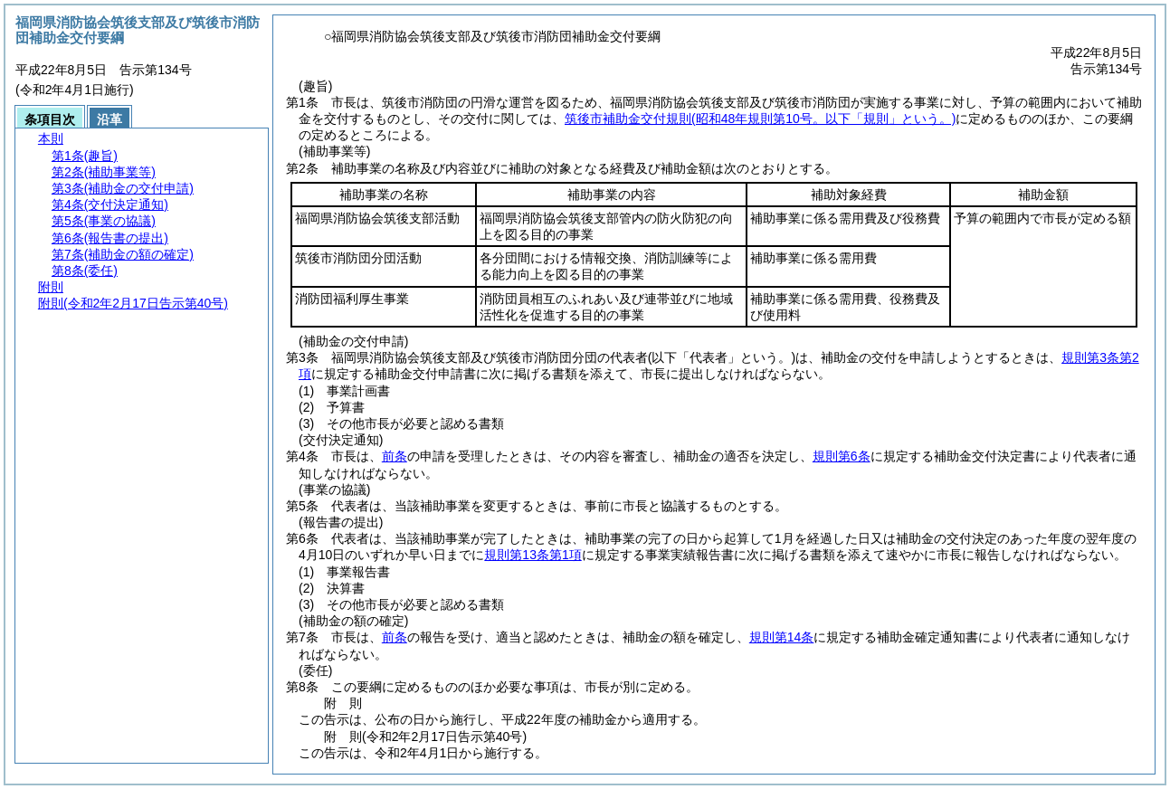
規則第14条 (781, 637)
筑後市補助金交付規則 (760, 118)
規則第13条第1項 (532, 554)
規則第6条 (841, 456)
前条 (394, 456)
